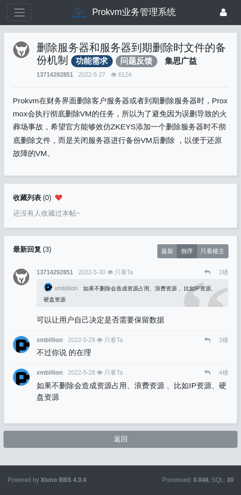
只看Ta (124, 272)
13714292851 (55, 74)
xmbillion (62, 288)
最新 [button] (167, 251)
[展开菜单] (19, 12)
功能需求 (92, 61)
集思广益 (181, 61)
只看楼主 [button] (212, 251)
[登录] (223, 12)
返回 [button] (121, 439)
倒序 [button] (187, 251)
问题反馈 (136, 61)
